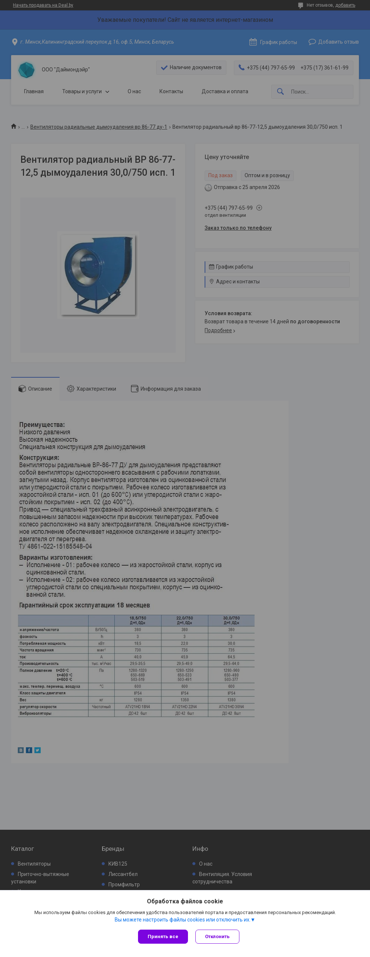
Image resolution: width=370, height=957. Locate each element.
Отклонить (217, 936)
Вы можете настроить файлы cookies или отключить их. (182, 920)
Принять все (163, 936)
